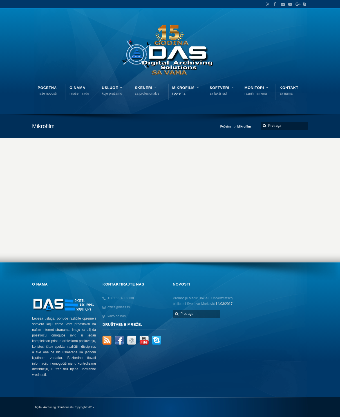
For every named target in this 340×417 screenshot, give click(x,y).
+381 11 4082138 (121, 298)
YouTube (288, 4)
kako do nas (117, 316)
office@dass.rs (119, 307)
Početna (225, 126)
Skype (156, 340)
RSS (266, 4)
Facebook (274, 4)
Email (281, 4)
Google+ (296, 4)
